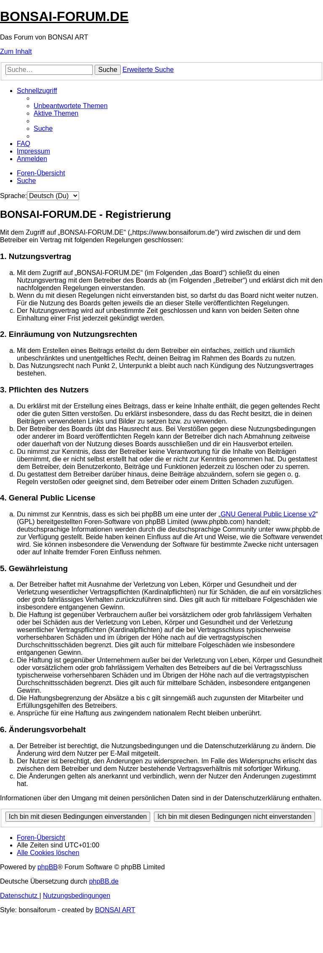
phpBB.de (104, 881)
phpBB (47, 867)
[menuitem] (71, 105)
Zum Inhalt (16, 51)
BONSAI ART (115, 909)
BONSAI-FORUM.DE (64, 16)
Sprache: (13, 195)
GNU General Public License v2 (268, 514)
